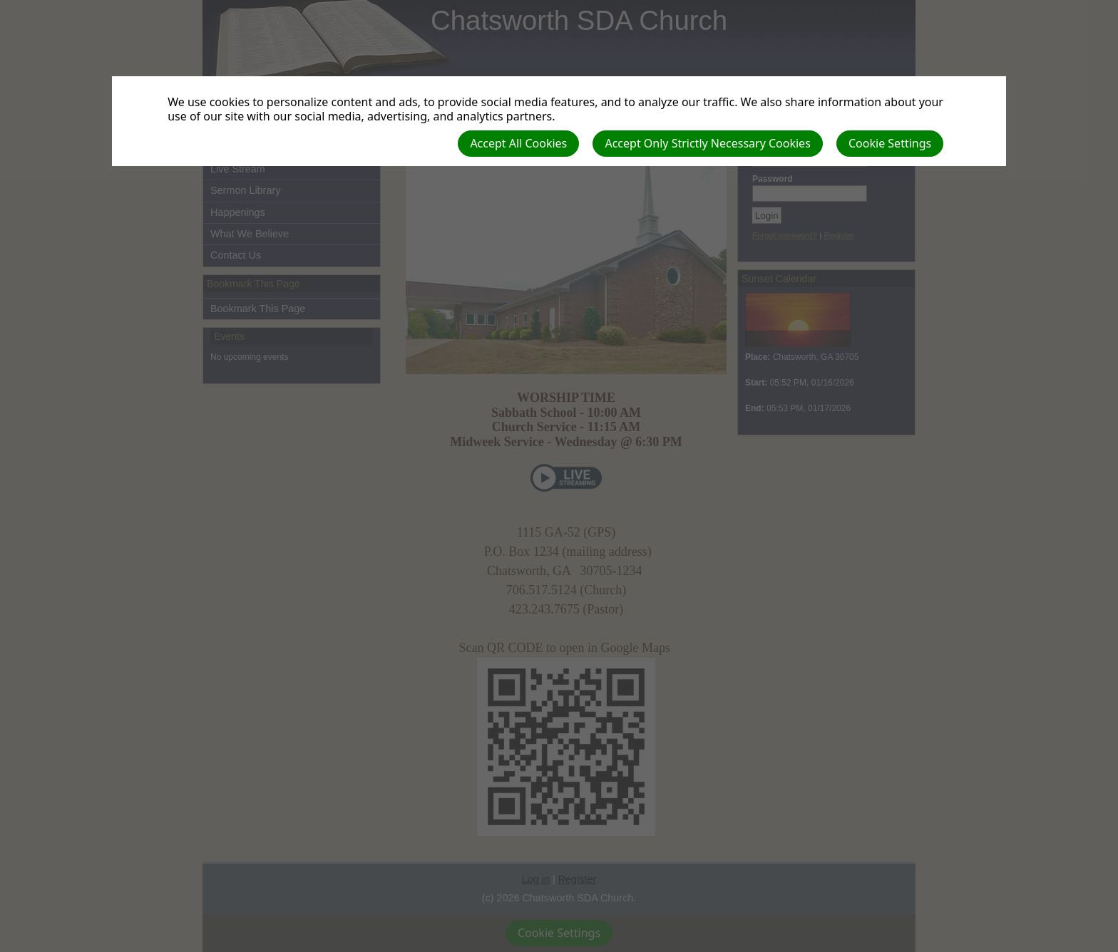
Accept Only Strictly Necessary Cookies (707, 143)
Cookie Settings (889, 143)
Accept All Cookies (518, 143)
